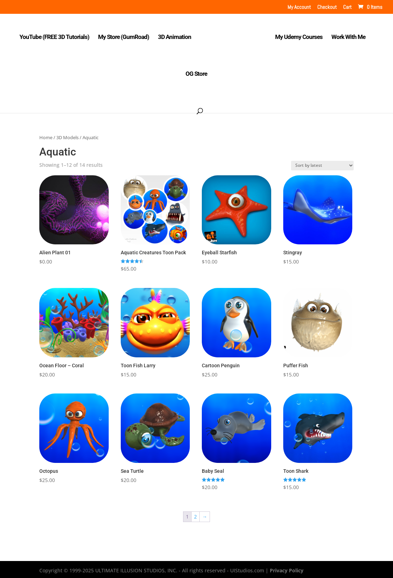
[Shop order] (322, 163)
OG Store (196, 72)
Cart (347, 7)
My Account (299, 7)
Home (45, 135)
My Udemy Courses (296, 35)
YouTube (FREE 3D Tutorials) (56, 35)
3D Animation (176, 35)
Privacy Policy (286, 568)
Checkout (327, 7)
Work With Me (346, 35)
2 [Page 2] (195, 514)
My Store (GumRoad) (125, 35)
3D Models (67, 135)
